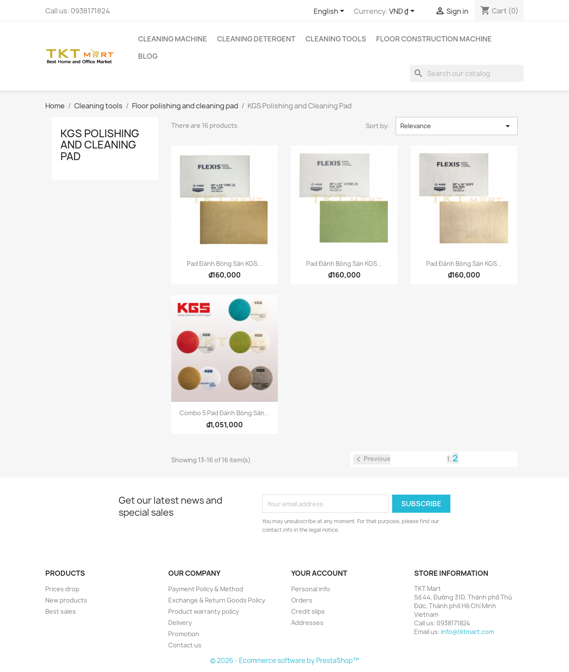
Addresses (307, 622)
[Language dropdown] (330, 11)
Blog (147, 56)
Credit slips (308, 611)
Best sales (60, 611)
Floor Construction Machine (434, 39)
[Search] (467, 73)
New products (66, 600)
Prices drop (62, 589)
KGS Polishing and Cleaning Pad (99, 145)
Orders (301, 600)
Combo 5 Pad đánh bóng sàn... (224, 413)
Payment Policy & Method (205, 589)
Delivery (180, 622)
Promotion (183, 634)
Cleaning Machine (172, 39)
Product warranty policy (203, 611)
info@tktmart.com (467, 632)
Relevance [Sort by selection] (456, 126)
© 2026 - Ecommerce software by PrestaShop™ (284, 660)
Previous (371, 459)
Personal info (310, 589)
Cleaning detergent (256, 39)
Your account (319, 573)
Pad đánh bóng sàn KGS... (225, 263)
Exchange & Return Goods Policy (216, 600)
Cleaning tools (335, 39)
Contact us (184, 645)
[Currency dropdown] (403, 11)
